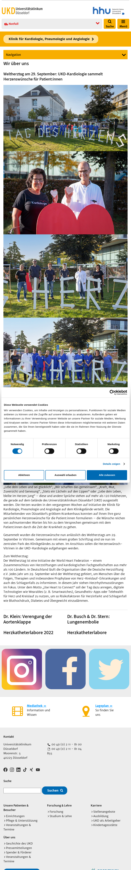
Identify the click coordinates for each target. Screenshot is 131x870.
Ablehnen (24, 475)
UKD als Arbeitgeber (106, 819)
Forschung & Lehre (59, 804)
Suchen (53, 789)
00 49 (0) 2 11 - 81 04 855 (64, 751)
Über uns (9, 836)
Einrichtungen (15, 815)
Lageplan (102, 706)
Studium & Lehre (61, 815)
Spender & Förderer (18, 851)
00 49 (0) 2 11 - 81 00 (66, 744)
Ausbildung (100, 815)
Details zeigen (111, 463)
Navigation (13, 55)
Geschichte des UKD (19, 842)
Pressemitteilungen (19, 846)
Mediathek (34, 706)
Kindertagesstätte (105, 823)
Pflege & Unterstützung (22, 819)
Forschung (56, 810)
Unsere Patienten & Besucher (15, 806)
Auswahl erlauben (65, 475)
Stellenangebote (104, 810)
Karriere (96, 804)
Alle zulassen (107, 475)
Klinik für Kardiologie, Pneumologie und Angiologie (49, 39)
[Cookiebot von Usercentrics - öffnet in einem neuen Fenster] (112, 392)
